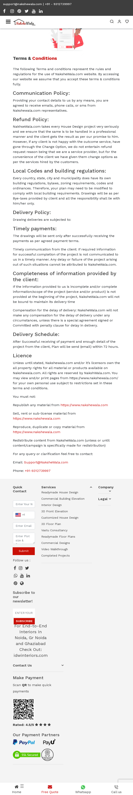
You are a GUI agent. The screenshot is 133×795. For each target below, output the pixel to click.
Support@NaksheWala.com (46, 462)
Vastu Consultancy (54, 530)
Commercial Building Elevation (63, 498)
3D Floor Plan (51, 524)
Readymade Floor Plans (58, 536)
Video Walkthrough (54, 549)
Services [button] (48, 487)
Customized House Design (59, 517)
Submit (24, 551)
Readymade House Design (59, 492)
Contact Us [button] (22, 665)
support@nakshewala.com (22, 4)
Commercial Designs (55, 543)
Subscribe (24, 621)
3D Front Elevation (54, 511)
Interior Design (51, 505)
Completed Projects (55, 555)
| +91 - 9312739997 (57, 4)
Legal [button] (102, 499)
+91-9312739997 (38, 471)
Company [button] (104, 487)
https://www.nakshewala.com (84, 405)
